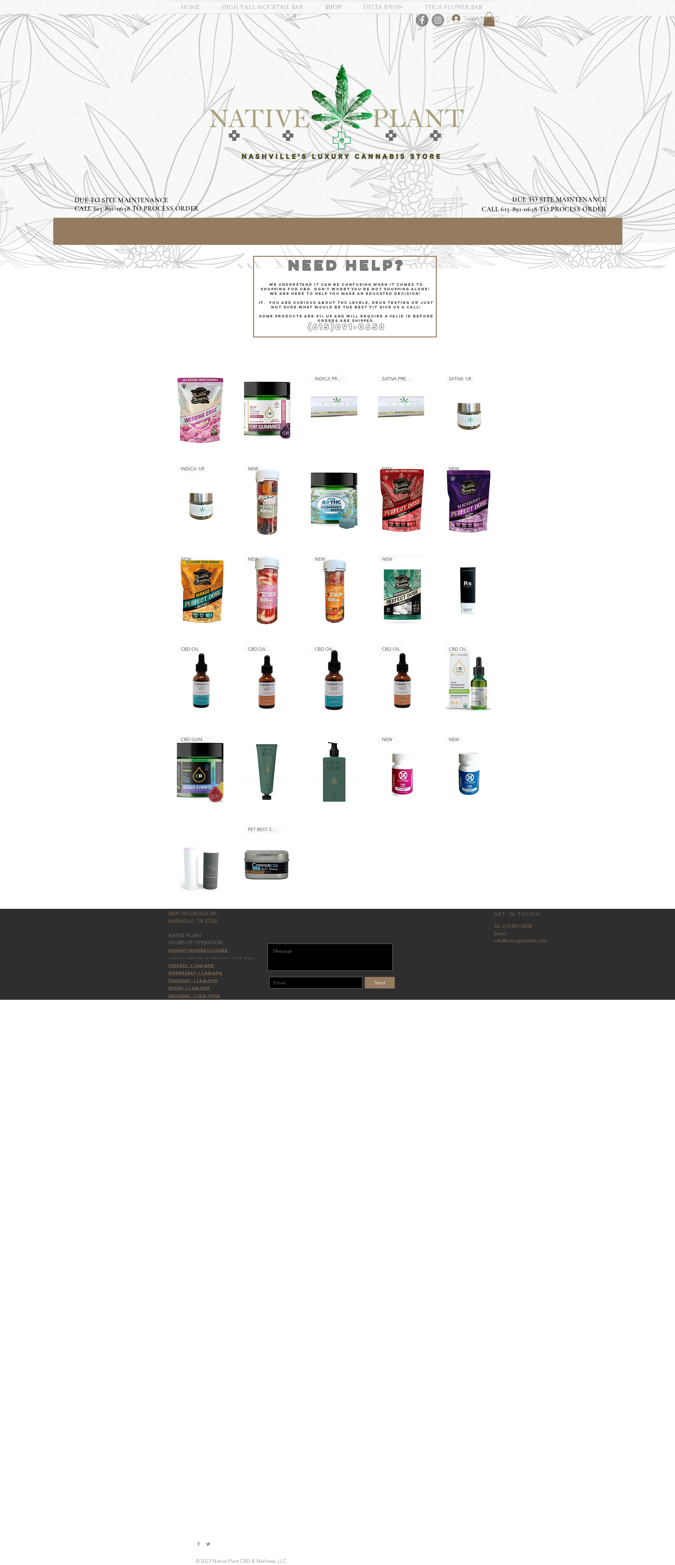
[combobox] (459, 352)
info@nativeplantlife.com (520, 941)
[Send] (380, 982)
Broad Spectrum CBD (117, 403)
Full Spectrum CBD (114, 395)
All (97, 387)
